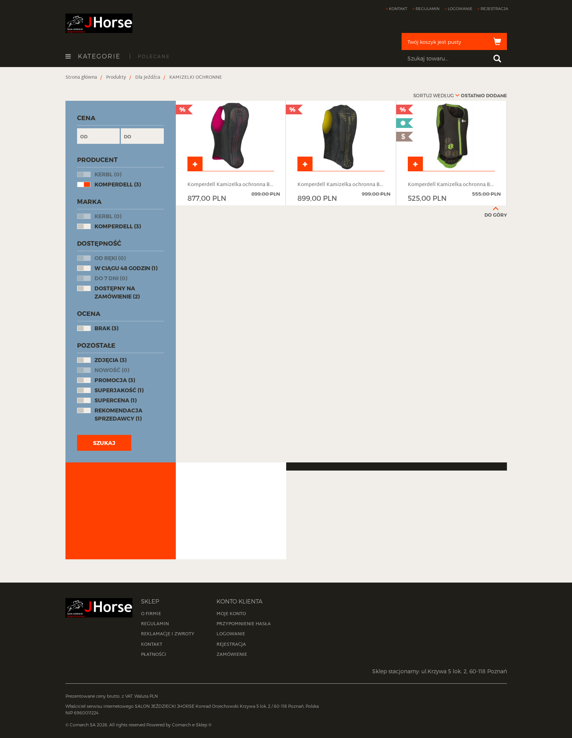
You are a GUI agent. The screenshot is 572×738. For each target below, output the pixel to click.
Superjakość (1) (119, 390)
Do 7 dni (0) (110, 278)
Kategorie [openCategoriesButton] (92, 56)
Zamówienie (231, 654)
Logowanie (460, 8)
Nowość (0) (111, 370)
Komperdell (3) (117, 184)
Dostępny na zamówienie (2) (117, 292)
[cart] (454, 41)
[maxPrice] (142, 136)
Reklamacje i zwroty (167, 634)
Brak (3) (106, 328)
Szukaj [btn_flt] (104, 443)
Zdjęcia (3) (110, 360)
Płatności (153, 654)
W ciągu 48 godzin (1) (126, 268)
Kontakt (398, 8)
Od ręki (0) (110, 258)
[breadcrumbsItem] (81, 77)
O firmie (151, 614)
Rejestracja (494, 8)
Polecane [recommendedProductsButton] (154, 56)
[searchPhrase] (454, 58)
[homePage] (98, 22)
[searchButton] (497, 58)
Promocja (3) (114, 380)
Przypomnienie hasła (243, 624)
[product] (231, 153)
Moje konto (231, 614)
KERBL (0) (108, 174)
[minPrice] (98, 136)
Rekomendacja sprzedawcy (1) (118, 414)
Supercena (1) (115, 400)
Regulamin (428, 8)
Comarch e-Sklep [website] (189, 724)
